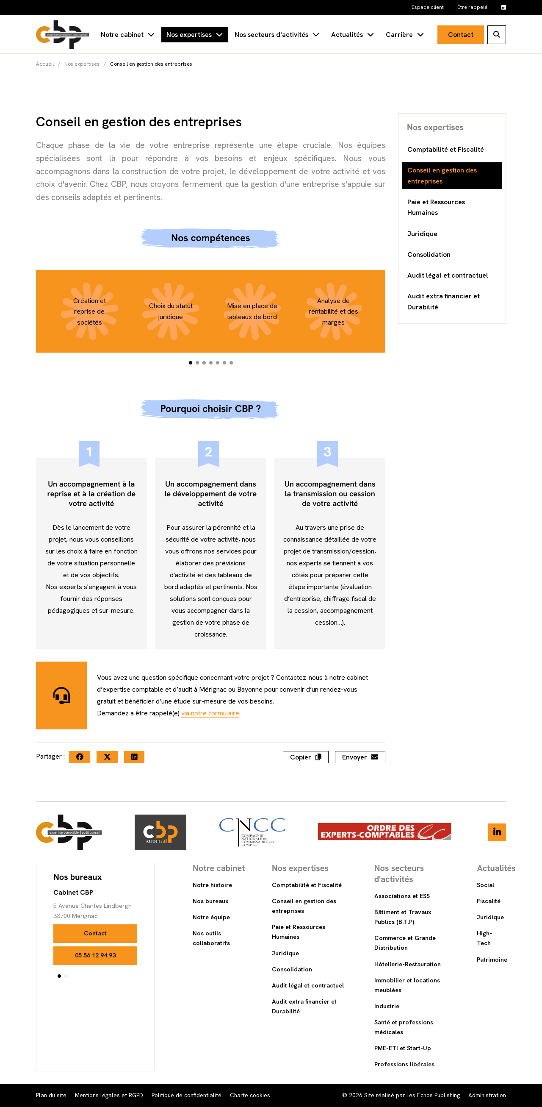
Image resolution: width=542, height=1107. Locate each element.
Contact (460, 34)
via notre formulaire (210, 743)
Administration (487, 1095)
